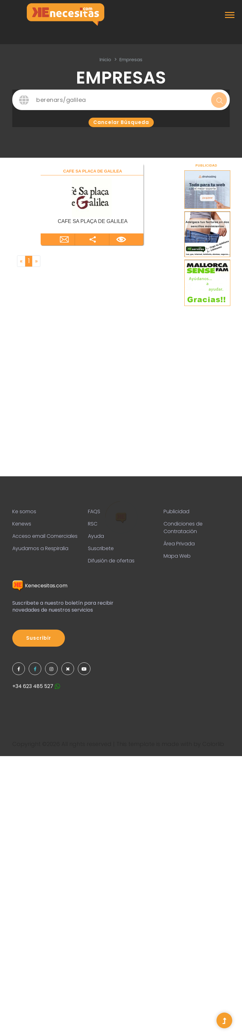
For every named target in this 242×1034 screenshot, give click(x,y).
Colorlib (213, 744)
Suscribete (101, 548)
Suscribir (38, 638)
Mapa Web (177, 556)
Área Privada (179, 543)
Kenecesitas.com (39, 585)
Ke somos (24, 511)
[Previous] (21, 261)
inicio (105, 59)
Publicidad (176, 511)
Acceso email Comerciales (45, 536)
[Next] (36, 261)
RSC (92, 523)
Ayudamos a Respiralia (40, 548)
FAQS (94, 511)
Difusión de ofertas (111, 560)
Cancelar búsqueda (121, 122)
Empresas (130, 59)
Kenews (21, 523)
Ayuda (96, 536)
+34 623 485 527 (36, 686)
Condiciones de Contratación (183, 527)
